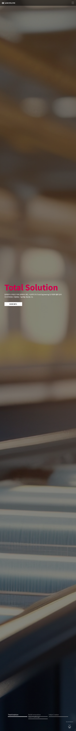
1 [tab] (17, 716)
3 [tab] (58, 716)
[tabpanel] (38, 365)
